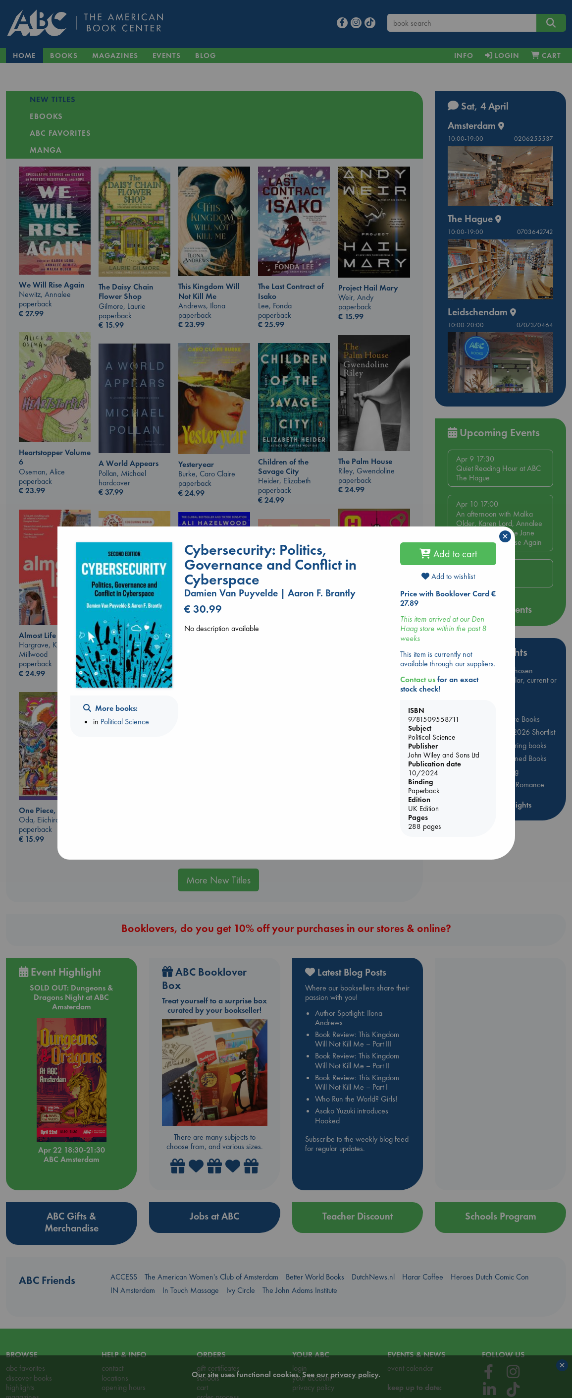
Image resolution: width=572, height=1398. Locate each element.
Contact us (417, 679)
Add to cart (448, 553)
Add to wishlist (448, 576)
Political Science (125, 721)
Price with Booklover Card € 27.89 (448, 598)
